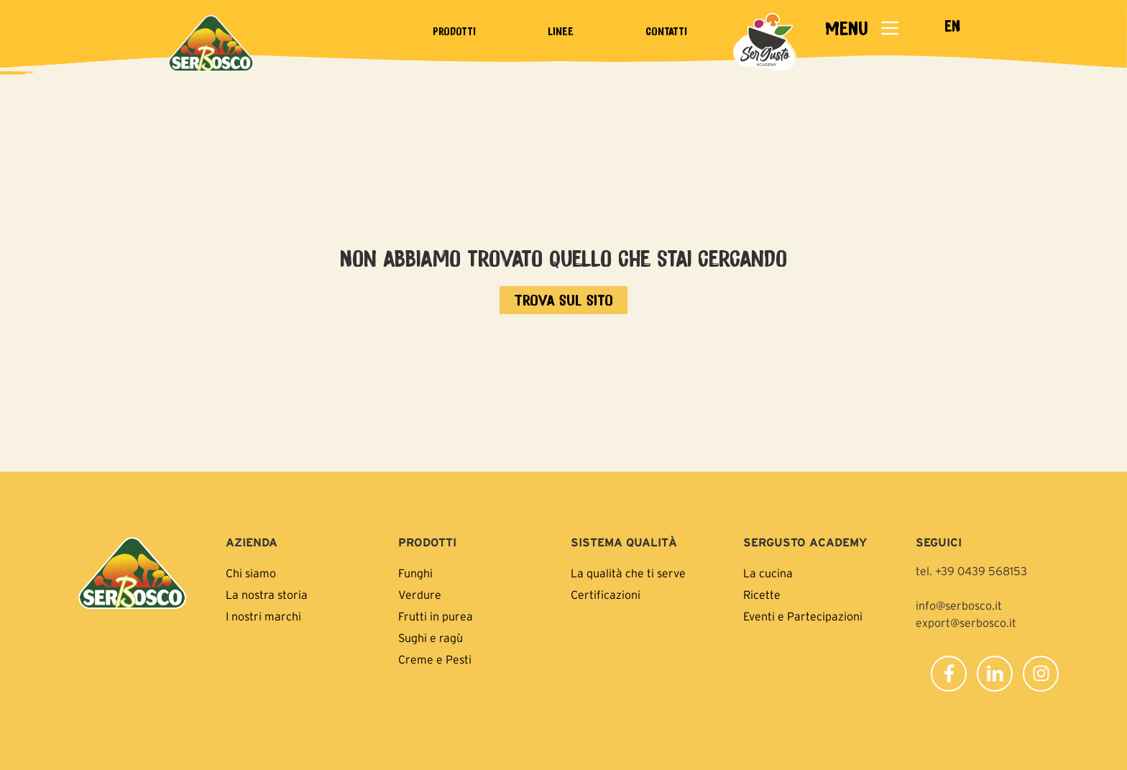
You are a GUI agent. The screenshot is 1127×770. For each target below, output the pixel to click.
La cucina (768, 573)
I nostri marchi (263, 616)
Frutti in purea (435, 616)
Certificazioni (605, 594)
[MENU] (889, 28)
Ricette (762, 594)
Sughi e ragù (430, 637)
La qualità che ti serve (628, 573)
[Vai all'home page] (563, 299)
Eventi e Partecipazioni (802, 616)
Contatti (666, 30)
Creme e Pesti (435, 659)
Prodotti (454, 30)
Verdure (419, 594)
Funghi (415, 573)
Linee (561, 30)
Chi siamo (251, 573)
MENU (846, 28)
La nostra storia (267, 594)
